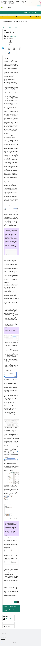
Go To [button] (36, 12)
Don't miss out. (22, 17)
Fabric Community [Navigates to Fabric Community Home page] (11, 7)
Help (32, 12)
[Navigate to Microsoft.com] (3, 7)
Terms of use (3, 639)
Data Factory (8, 599)
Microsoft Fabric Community (9, 21)
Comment (5, 610)
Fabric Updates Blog (22, 21)
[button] (17, 31)
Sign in (29, 12)
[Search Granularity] (12, 15)
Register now (3, 4)
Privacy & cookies (3, 637)
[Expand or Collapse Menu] (1, 10)
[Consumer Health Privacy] (13, 643)
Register (25, 12)
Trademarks (2, 640)
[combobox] (28, 15)
